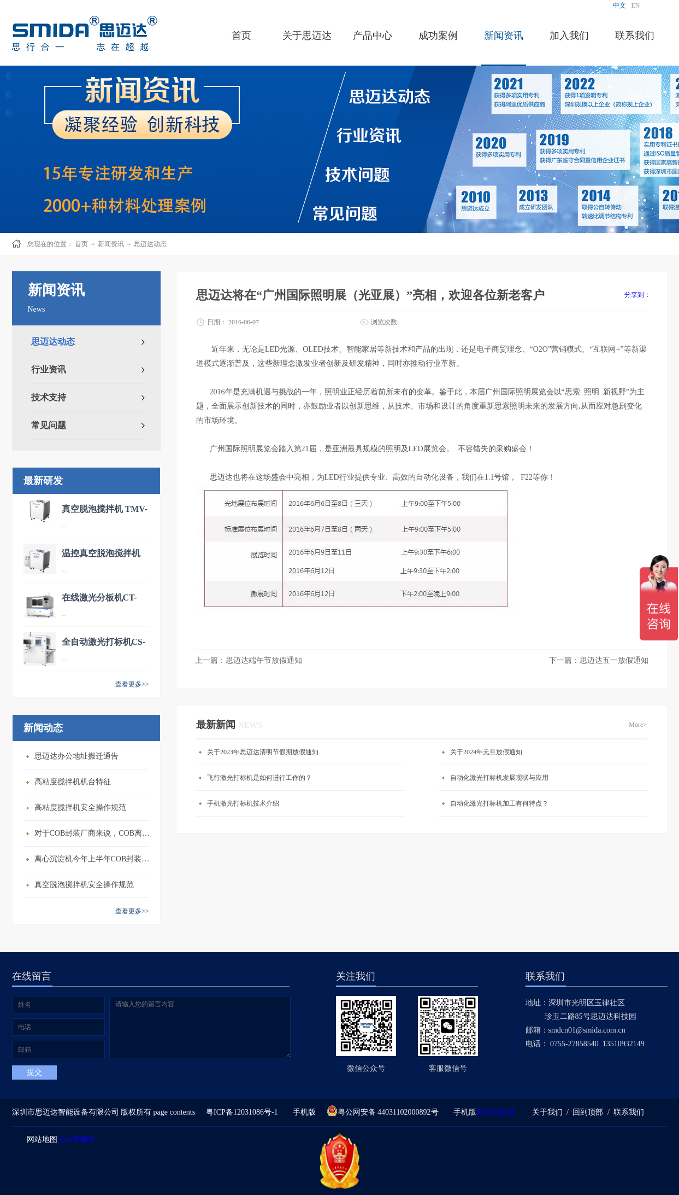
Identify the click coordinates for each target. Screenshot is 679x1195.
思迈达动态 (150, 244)
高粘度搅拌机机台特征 (72, 782)
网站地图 (40, 1139)
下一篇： (598, 660)
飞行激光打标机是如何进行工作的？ (259, 778)
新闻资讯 (111, 244)
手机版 (302, 1112)
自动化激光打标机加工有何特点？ (499, 803)
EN (635, 5)
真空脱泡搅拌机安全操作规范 (84, 885)
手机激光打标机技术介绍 (243, 803)
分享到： (637, 295)
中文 (619, 5)
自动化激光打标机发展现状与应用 (499, 778)
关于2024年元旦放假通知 (486, 752)
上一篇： (248, 660)
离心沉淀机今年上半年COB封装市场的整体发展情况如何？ (94, 859)
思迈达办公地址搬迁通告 (76, 756)
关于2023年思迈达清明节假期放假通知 (262, 752)
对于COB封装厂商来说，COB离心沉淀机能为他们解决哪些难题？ (94, 833)
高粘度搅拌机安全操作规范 (80, 807)
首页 (241, 35)
